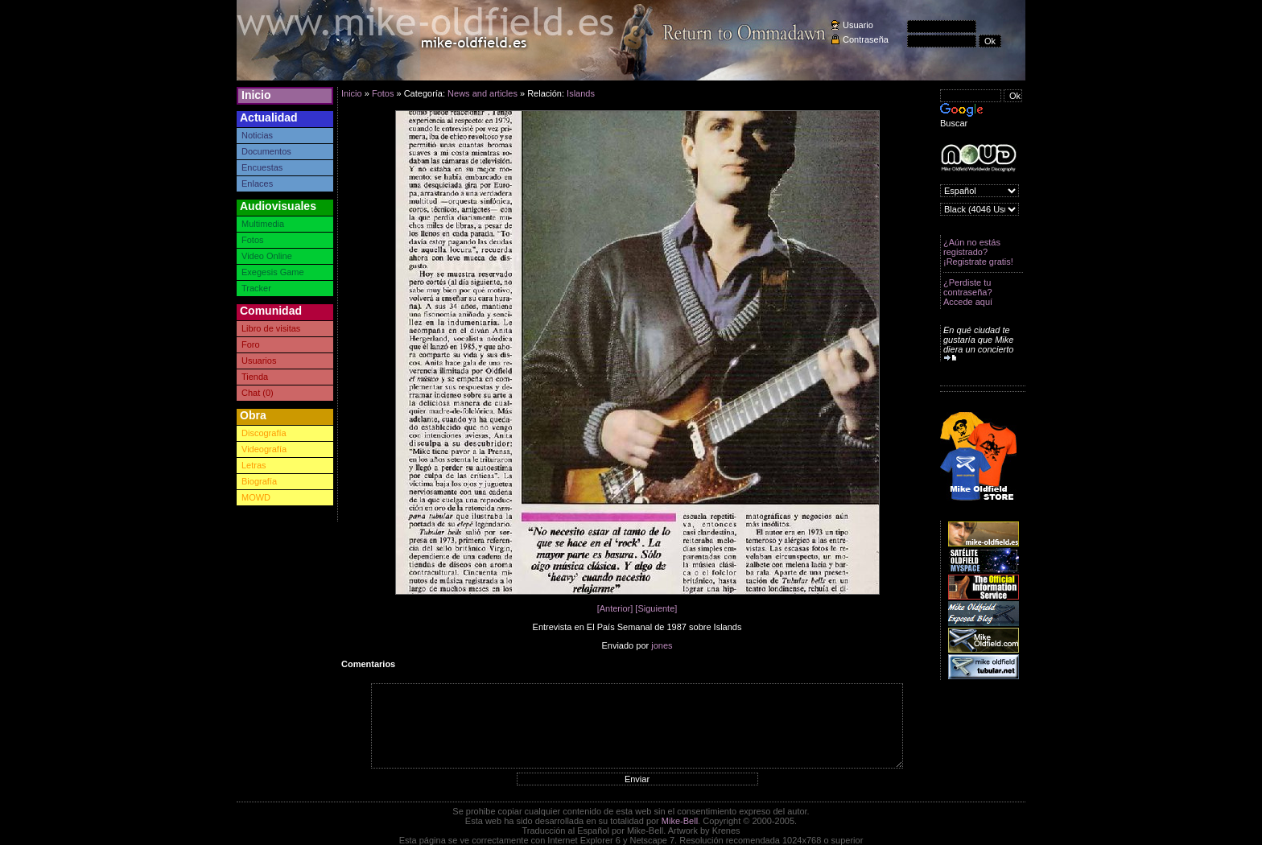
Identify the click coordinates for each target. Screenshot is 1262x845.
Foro (250, 344)
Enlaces (257, 183)
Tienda (254, 376)
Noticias (257, 135)
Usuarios (258, 360)
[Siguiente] (656, 608)
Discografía (264, 433)
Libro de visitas (270, 328)
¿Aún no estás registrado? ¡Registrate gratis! (978, 251)
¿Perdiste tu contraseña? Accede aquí (967, 292)
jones (661, 645)
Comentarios (368, 664)
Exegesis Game (272, 272)
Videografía (264, 449)
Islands (581, 93)
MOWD (255, 497)
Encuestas (262, 167)
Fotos (252, 240)
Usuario (858, 25)
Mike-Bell (680, 821)
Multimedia (262, 224)
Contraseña (866, 39)
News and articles (482, 93)
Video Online (266, 256)
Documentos (266, 151)
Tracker (256, 288)
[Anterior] (615, 608)
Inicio (256, 95)
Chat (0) (257, 393)
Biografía (259, 481)
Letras (253, 465)
